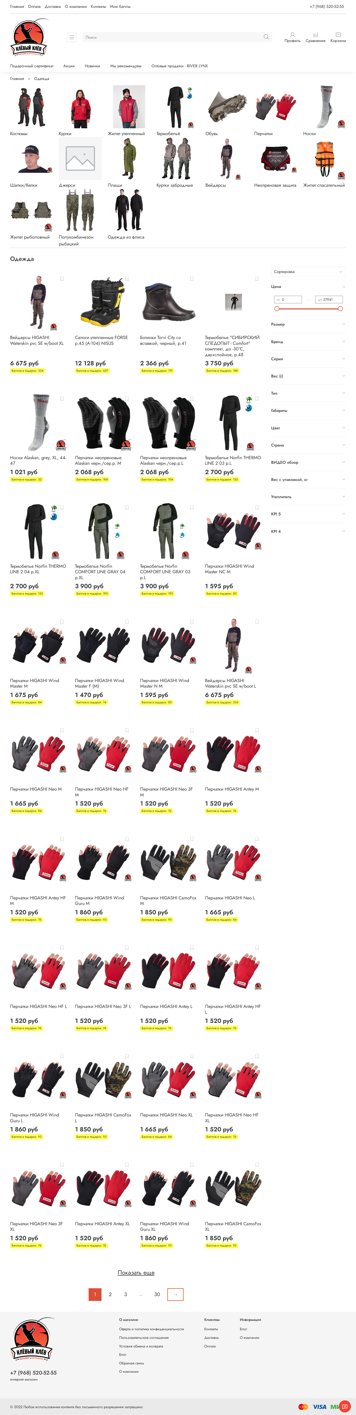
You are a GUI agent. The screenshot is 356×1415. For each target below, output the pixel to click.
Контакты (98, 6)
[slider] (277, 308)
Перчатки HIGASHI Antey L (166, 1006)
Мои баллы (120, 6)
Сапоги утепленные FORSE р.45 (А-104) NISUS (101, 340)
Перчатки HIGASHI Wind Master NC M (229, 569)
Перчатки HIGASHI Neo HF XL (232, 1118)
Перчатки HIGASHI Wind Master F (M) (99, 683)
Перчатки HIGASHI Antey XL (102, 1223)
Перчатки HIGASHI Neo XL (166, 1115)
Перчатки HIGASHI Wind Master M (34, 683)
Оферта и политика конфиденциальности (151, 1329)
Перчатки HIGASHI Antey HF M (38, 901)
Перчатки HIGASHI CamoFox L (103, 1118)
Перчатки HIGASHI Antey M (232, 789)
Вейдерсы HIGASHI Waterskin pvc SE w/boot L (230, 683)
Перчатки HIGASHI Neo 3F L (103, 1006)
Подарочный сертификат (31, 66)
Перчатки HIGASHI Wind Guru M (99, 901)
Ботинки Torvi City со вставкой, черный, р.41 (163, 340)
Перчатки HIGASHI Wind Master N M (164, 683)
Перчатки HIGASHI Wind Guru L (34, 1118)
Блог (122, 1354)
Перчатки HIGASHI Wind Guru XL (164, 1226)
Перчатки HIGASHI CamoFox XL (233, 1226)
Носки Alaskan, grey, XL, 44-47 (38, 460)
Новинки (92, 66)
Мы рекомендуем (125, 66)
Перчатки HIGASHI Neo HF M (102, 792)
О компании (76, 6)
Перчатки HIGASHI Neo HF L (38, 1006)
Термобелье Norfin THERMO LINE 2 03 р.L (233, 460)
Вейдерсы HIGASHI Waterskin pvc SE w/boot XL (37, 340)
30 (157, 1294)
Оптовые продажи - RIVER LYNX (179, 66)
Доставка (53, 6)
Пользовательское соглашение (144, 1337)
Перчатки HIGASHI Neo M (36, 789)
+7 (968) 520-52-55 (327, 6)
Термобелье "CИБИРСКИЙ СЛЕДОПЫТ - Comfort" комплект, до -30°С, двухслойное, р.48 (232, 346)
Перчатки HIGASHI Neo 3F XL (36, 1226)
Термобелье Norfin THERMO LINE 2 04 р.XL (38, 569)
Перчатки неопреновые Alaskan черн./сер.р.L (163, 460)
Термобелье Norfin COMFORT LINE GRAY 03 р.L (165, 572)
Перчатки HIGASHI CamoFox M (168, 901)
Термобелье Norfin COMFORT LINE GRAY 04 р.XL (100, 572)
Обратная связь (131, 1363)
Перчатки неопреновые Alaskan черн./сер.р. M (98, 460)
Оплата (34, 6)
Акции (69, 66)
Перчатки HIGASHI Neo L (230, 898)
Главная (17, 6)
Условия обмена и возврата (141, 1346)
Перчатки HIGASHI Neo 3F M (166, 792)
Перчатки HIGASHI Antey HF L (233, 1009)
